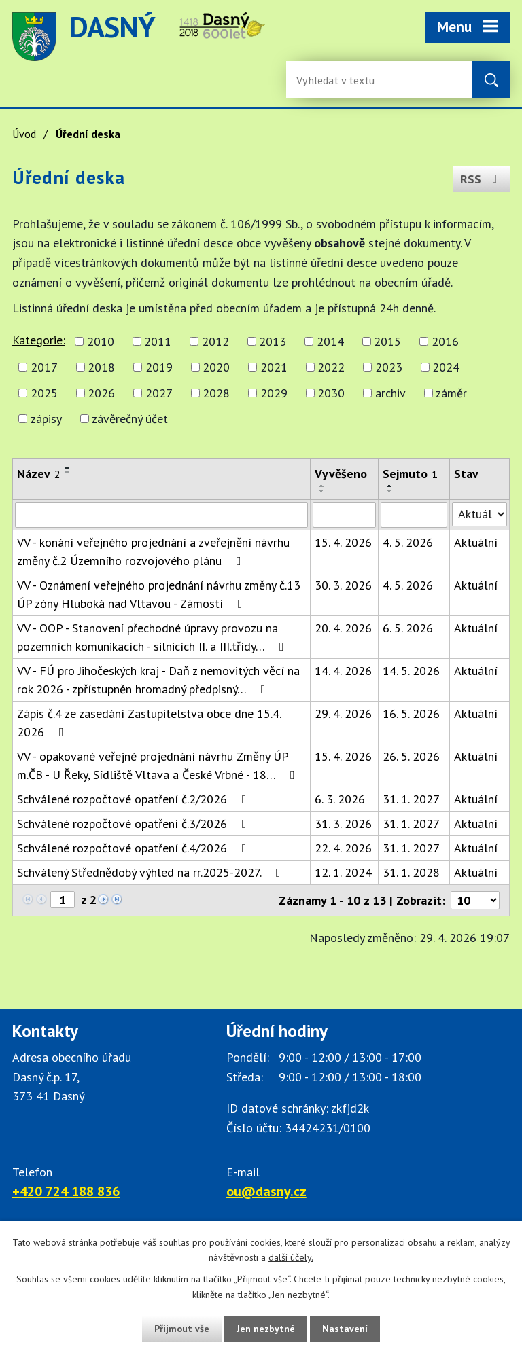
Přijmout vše (181, 1328)
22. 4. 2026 (343, 848)
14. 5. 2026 (411, 671)
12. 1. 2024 (343, 872)
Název (38, 474)
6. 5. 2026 (408, 628)
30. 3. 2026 (343, 585)
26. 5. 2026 (411, 756)
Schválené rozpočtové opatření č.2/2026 (134, 799)
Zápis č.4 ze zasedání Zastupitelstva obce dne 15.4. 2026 (149, 723)
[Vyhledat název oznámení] (161, 515)
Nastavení (345, 1328)
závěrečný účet (130, 419)
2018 (101, 367)
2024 (445, 367)
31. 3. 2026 (343, 823)
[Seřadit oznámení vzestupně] (67, 467)
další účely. (290, 1258)
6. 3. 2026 (340, 799)
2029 (274, 393)
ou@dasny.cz (266, 1191)
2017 (44, 367)
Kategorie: (38, 340)
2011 (157, 341)
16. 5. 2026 (411, 713)
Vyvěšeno (341, 474)
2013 (272, 341)
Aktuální (476, 542)
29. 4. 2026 (343, 713)
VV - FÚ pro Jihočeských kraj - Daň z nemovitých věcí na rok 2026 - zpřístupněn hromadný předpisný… (158, 680)
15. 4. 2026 (343, 542)
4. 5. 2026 (408, 542)
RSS (481, 179)
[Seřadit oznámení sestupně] (67, 472)
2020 (216, 367)
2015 (387, 341)
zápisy (46, 419)
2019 (159, 367)
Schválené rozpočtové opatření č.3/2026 (134, 823)
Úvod (24, 134)
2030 (331, 393)
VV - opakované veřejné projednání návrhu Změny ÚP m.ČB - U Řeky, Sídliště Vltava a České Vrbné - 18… (158, 765)
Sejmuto (410, 474)
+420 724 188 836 (66, 1191)
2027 (159, 393)
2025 (44, 393)
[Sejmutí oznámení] (414, 515)
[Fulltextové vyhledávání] (340, 79)
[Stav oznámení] (479, 514)
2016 (445, 341)
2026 (101, 393)
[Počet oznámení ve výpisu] (475, 900)
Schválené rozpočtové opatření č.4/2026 (134, 848)
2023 (388, 367)
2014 (330, 341)
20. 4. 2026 (343, 628)
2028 (216, 393)
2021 (274, 367)
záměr (451, 393)
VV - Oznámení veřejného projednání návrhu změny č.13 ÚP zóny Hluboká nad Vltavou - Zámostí (158, 594)
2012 (215, 341)
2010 (100, 341)
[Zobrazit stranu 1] (62, 899)
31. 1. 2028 (411, 872)
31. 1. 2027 (411, 799)
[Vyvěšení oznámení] (345, 515)
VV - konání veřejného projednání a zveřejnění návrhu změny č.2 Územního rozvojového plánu (153, 551)
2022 (331, 367)
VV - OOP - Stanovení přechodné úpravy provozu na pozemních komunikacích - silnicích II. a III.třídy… (153, 637)
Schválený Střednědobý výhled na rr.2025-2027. (151, 872)
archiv (390, 393)
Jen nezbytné (266, 1328)
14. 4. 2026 (343, 671)
